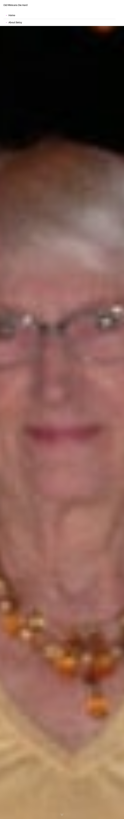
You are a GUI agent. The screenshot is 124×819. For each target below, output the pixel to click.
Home (11, 15)
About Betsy (15, 22)
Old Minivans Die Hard (15, 5)
